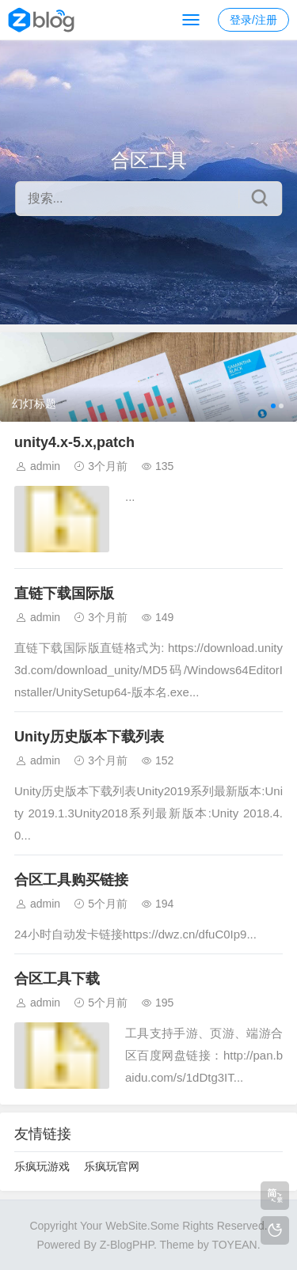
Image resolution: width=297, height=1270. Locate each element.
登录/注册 (253, 19)
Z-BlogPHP (127, 1244)
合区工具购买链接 (71, 880)
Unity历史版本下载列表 (89, 737)
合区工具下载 (57, 979)
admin (45, 466)
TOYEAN (234, 1244)
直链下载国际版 (64, 593)
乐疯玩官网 (111, 1166)
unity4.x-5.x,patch (74, 442)
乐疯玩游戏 (42, 1166)
